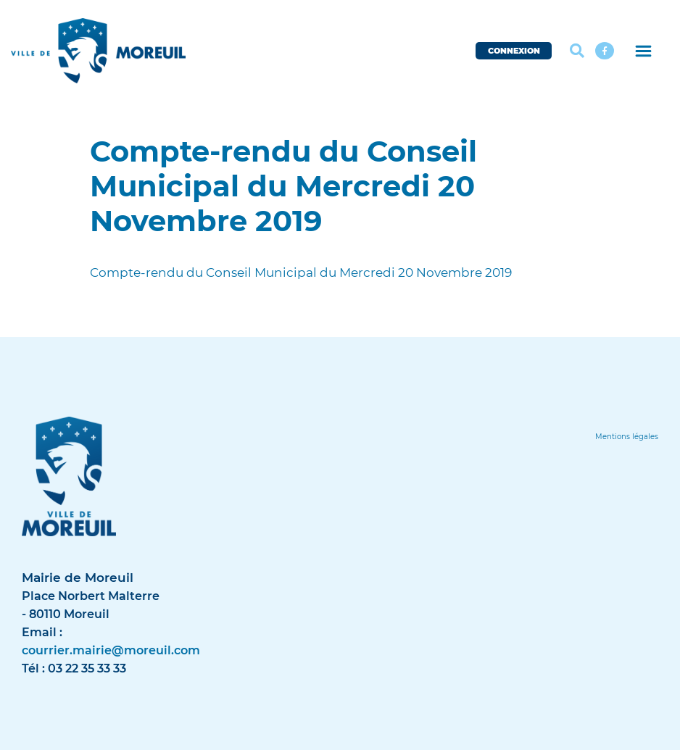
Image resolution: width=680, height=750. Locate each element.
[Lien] (626, 436)
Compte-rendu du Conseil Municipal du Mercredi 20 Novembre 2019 (301, 272)
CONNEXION (514, 51)
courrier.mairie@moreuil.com (111, 650)
